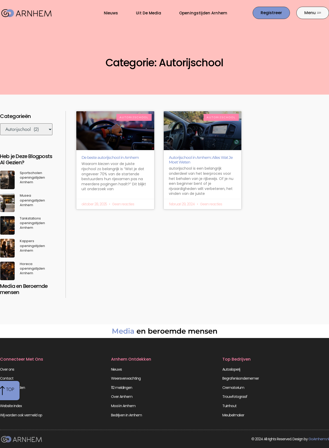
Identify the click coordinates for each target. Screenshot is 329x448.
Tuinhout (229, 405)
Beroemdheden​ (12, 387)
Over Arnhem (121, 396)
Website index (11, 405)
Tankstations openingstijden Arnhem (32, 223)
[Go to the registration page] (271, 13)
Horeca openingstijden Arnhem (32, 268)
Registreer (7, 396)
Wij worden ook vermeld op (21, 415)
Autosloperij (231, 369)
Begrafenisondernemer (240, 378)
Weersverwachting (126, 378)
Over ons (7, 369)
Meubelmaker (233, 415)
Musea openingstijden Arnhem (32, 200)
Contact (6, 378)
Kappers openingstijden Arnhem (32, 246)
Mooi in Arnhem (123, 405)
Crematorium (233, 387)
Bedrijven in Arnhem (126, 415)
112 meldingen (121, 387)
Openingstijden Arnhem (203, 13)
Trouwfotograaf (234, 396)
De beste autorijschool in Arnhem (110, 157)
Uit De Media (148, 13)
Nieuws (111, 13)
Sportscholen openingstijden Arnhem (32, 177)
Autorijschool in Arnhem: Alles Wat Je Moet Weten (201, 159)
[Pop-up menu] (312, 13)
